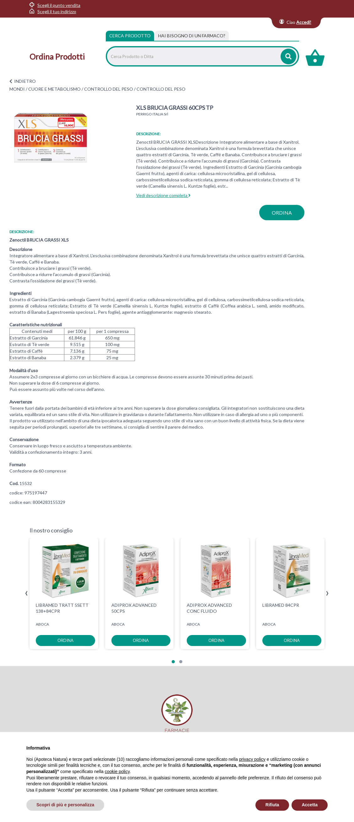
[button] (173, 662)
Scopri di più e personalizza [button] (65, 804)
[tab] (192, 36)
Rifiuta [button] (272, 804)
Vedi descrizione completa (163, 195)
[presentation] (26, 593)
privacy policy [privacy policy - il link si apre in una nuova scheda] (252, 759)
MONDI (17, 89)
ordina (282, 213)
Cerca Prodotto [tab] (130, 35)
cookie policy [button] (117, 771)
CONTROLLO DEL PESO (108, 89)
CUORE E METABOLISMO (54, 89)
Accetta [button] (310, 804)
